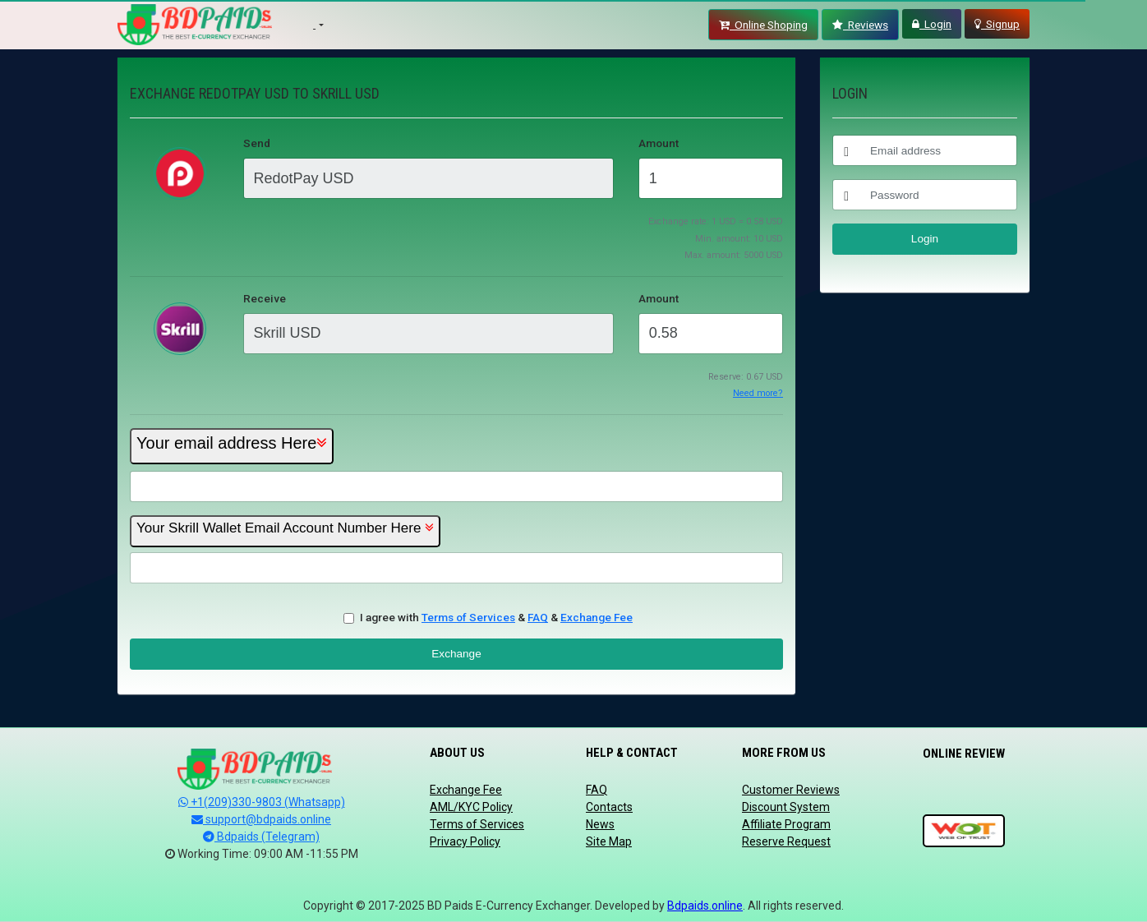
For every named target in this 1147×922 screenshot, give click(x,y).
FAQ (537, 617)
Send (256, 143)
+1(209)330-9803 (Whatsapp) (261, 802)
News (600, 824)
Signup (997, 23)
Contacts (609, 807)
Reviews (860, 24)
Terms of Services (468, 617)
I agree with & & (496, 617)
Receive (264, 298)
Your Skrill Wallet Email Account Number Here (278, 528)
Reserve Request (786, 841)
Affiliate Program (786, 824)
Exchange (456, 654)
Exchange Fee (596, 617)
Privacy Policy (465, 841)
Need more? (758, 393)
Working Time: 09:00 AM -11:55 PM (261, 853)
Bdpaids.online (705, 905)
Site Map (609, 841)
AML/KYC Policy (471, 807)
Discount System (786, 807)
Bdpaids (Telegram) (261, 836)
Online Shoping (763, 24)
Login (931, 23)
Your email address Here (231, 443)
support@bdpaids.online (261, 819)
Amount (658, 143)
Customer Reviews (791, 789)
